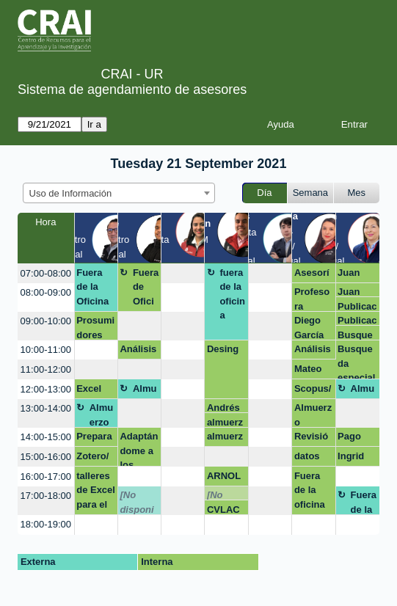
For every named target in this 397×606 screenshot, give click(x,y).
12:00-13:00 (46, 389)
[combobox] (119, 193)
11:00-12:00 (46, 369)
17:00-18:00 (46, 495)
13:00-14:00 (46, 408)
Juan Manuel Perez (354, 275)
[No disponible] (136, 501)
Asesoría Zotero (313, 275)
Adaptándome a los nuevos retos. (139, 449)
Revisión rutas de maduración (311, 439)
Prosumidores (95, 327)
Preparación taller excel (94, 439)
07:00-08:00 (46, 273)
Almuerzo (145, 391)
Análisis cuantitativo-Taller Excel (138, 351)
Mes (357, 192)
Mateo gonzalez (311, 371)
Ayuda (280, 124)
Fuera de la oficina (309, 490)
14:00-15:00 (46, 436)
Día (264, 192)
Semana (310, 192)
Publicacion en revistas (357, 306)
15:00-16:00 (46, 456)
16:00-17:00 (46, 476)
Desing (222, 348)
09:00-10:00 (46, 320)
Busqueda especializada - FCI (356, 334)
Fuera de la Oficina (92, 287)
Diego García (309, 327)
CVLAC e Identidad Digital (225, 509)
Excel (88, 388)
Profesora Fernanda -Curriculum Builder (313, 298)
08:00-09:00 (46, 292)
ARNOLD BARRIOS (225, 478)
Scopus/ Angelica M (313, 391)
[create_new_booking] (182, 273)
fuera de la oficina (232, 294)
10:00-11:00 (46, 349)
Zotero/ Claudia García (93, 458)
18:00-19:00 (46, 524)
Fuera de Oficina (146, 289)
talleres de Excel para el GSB (95, 492)
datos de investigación (312, 458)
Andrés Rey (223, 407)
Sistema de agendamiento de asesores (132, 89)
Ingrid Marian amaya (353, 458)
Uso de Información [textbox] (70, 193)
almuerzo (225, 422)
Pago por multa (350, 439)
